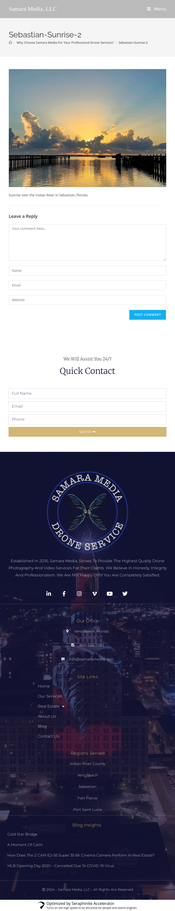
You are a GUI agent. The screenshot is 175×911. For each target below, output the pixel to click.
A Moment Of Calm (25, 844)
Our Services (50, 696)
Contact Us (48, 736)
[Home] (10, 42)
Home (44, 686)
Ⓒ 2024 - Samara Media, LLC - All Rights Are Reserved (87, 889)
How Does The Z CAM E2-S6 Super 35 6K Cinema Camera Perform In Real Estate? (80, 855)
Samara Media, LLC (33, 9)
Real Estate (51, 706)
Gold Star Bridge (22, 834)
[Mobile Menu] (156, 8)
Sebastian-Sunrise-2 (133, 42)
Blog (42, 726)
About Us (47, 716)
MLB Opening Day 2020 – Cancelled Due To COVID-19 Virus (60, 865)
